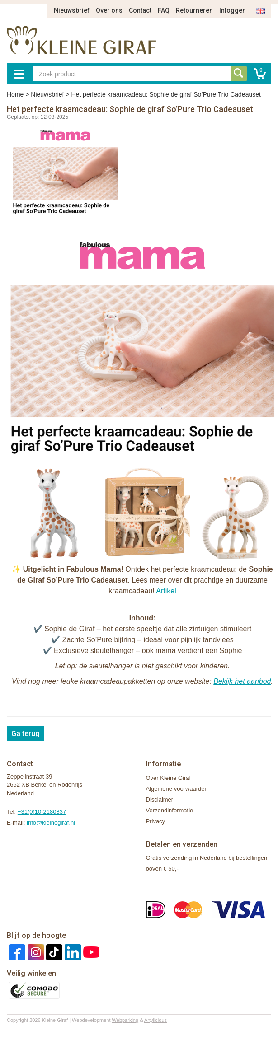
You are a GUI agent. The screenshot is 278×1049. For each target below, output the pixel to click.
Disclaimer (160, 799)
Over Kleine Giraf (168, 777)
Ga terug (25, 733)
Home (15, 94)
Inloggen (232, 10)
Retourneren (194, 10)
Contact (140, 10)
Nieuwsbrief (72, 10)
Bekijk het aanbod (242, 681)
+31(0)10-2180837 (42, 811)
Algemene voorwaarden (177, 788)
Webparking (125, 1020)
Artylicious (155, 1020)
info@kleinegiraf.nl (51, 822)
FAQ (164, 10)
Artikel (166, 591)
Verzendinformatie (169, 810)
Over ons (109, 10)
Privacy (155, 821)
